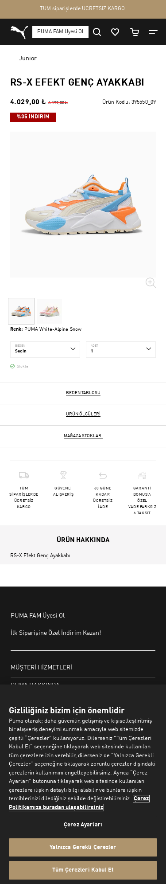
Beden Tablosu (83, 393)
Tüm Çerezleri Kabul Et (83, 870)
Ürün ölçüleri (83, 414)
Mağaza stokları (83, 436)
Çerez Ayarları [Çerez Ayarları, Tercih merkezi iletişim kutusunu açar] (83, 825)
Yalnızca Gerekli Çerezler (83, 847)
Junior (28, 58)
